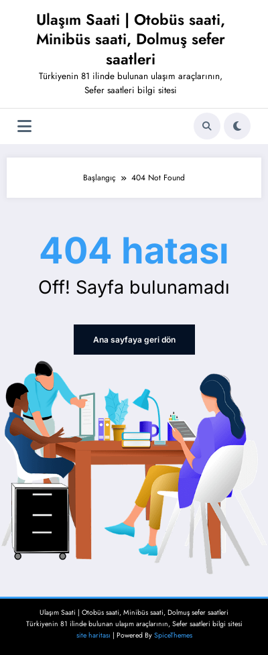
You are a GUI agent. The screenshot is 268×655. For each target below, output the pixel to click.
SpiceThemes (173, 635)
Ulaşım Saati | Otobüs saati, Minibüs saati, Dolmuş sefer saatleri (130, 39)
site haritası (93, 635)
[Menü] (24, 126)
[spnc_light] (237, 126)
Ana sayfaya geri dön (134, 340)
